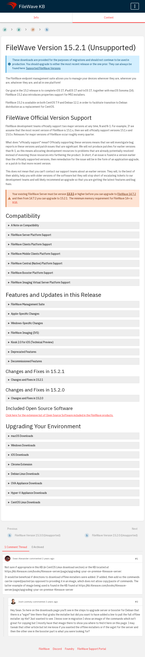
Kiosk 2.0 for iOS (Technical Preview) (32, 342)
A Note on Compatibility (25, 225)
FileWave (44, 649)
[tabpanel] (72, 596)
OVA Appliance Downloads (26, 483)
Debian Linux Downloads (25, 474)
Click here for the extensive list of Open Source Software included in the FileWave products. (59, 415)
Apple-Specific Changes (25, 313)
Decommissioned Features (26, 361)
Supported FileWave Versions (43, 68)
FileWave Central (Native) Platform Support (36, 263)
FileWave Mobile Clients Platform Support (35, 254)
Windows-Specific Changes (27, 323)
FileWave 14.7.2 (126, 194)
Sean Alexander (21, 558)
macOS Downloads (22, 436)
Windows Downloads (23, 445)
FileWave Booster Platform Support (32, 273)
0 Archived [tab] (38, 547)
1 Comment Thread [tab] (16, 547)
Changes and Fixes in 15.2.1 (27, 379)
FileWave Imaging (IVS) (25, 333)
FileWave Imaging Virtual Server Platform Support (40, 282)
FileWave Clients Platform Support (31, 244)
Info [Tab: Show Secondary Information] (36, 17)
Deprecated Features (23, 352)
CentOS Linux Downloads (25, 502)
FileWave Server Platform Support (31, 235)
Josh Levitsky (25, 601)
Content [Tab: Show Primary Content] (109, 17)
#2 (136, 601)
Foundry (69, 649)
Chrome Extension (21, 464)
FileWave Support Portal (91, 649)
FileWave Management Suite (28, 304)
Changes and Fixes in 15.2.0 (27, 398)
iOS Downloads (20, 455)
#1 (136, 558)
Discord (57, 649)
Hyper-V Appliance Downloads (29, 493)
